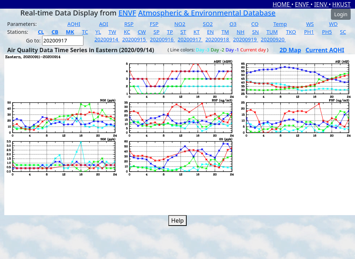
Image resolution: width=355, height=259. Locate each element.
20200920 (273, 39)
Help (177, 220)
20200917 (190, 39)
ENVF (302, 4)
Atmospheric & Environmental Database (207, 13)
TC (85, 31)
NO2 (179, 24)
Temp (280, 24)
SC (343, 31)
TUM (272, 31)
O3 (232, 24)
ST (183, 31)
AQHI (73, 24)
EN (210, 31)
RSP (129, 24)
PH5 (327, 31)
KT (197, 31)
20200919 (245, 39)
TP (170, 31)
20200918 (218, 39)
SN (255, 31)
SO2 (208, 24)
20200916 (162, 39)
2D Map (290, 50)
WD (333, 24)
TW (112, 31)
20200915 (134, 39)
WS (310, 24)
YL (98, 31)
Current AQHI (324, 50)
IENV (321, 4)
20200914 (107, 39)
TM (225, 31)
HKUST (341, 4)
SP (157, 31)
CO (255, 24)
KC (127, 31)
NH (241, 31)
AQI (103, 24)
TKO (291, 31)
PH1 (309, 31)
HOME (282, 4)
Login (340, 14)
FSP (154, 24)
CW (142, 31)
